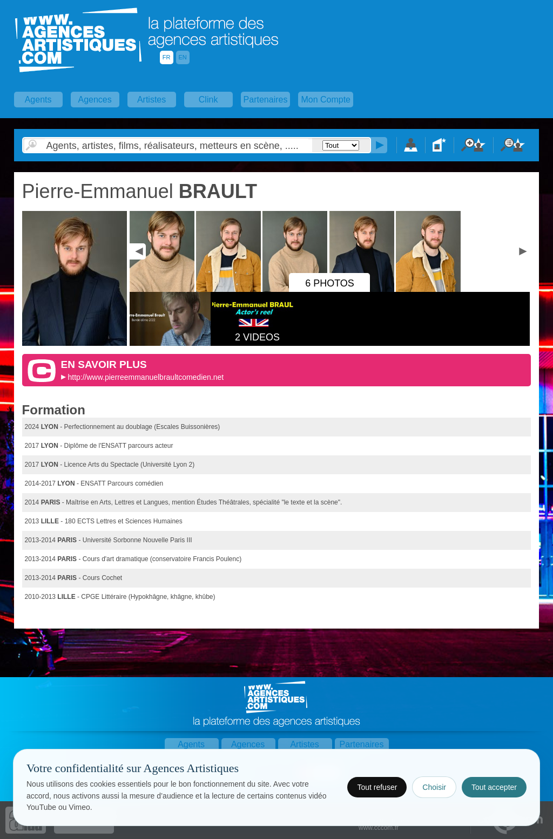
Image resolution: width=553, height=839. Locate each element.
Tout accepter (494, 787)
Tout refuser (377, 787)
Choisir (434, 787)
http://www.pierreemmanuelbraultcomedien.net (146, 377)
